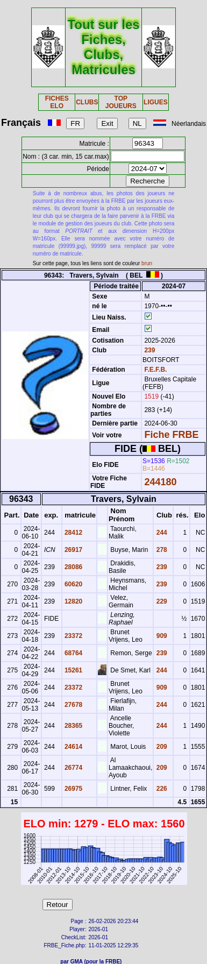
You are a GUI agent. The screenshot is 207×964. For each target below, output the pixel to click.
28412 (73, 532)
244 (160, 532)
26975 (73, 788)
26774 (73, 767)
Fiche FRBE (171, 434)
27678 (73, 704)
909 (160, 636)
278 (160, 550)
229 (160, 601)
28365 (73, 725)
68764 (73, 653)
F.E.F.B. (155, 369)
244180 (160, 482)
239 (148, 350)
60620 (73, 584)
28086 (73, 567)
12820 (73, 601)
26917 (73, 550)
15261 (73, 670)
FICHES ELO (57, 102)
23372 (73, 636)
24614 (73, 746)
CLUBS (87, 102)
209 (160, 746)
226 (160, 788)
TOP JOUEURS (121, 102)
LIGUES (156, 102)
